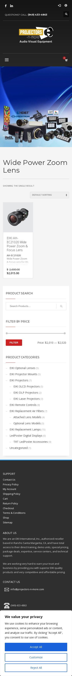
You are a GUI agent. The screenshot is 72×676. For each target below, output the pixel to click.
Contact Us (9, 479)
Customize (36, 657)
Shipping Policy (11, 494)
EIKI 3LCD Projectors (26, 386)
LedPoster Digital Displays (26, 435)
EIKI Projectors (19, 380)
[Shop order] (49, 195)
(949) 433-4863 (37, 14)
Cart (5, 498)
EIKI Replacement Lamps (25, 429)
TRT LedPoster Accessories (30, 441)
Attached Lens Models (27, 417)
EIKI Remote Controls (23, 405)
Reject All (36, 667)
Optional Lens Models (27, 423)
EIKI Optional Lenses (22, 368)
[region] (36, 643)
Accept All (36, 647)
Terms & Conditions (14, 513)
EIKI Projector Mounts (23, 374)
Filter (14, 342)
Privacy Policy (11, 484)
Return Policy (10, 503)
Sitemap (7, 522)
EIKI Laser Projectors (26, 398)
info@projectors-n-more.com (27, 589)
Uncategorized (19, 448)
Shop (6, 517)
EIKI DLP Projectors (25, 392)
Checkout (8, 508)
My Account (9, 489)
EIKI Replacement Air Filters (27, 411)
